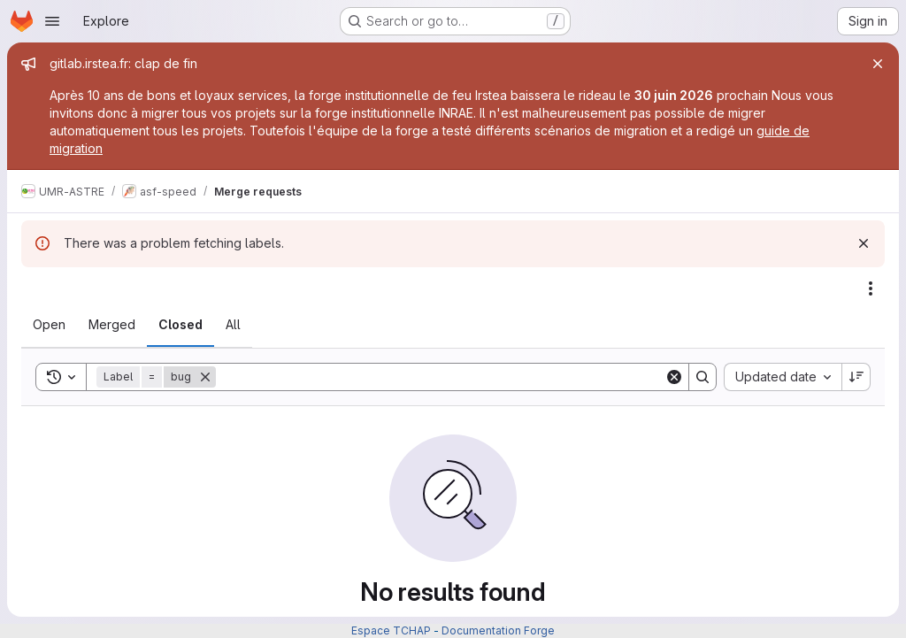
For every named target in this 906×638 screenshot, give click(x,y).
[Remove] (205, 377)
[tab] (49, 325)
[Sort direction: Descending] (856, 377)
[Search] (440, 377)
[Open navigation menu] (52, 21)
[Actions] (870, 288)
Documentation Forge (498, 630)
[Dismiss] (863, 243)
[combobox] (782, 377)
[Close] (877, 63)
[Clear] (674, 377)
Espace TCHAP (391, 630)
